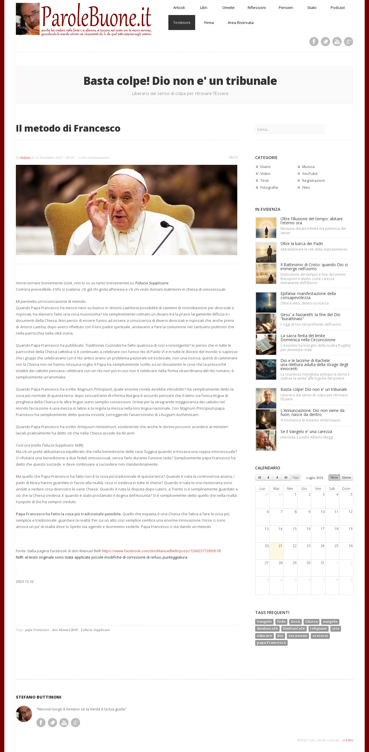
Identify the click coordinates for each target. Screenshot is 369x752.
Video (265, 173)
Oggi (295, 477)
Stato (312, 7)
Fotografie (269, 187)
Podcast (338, 7)
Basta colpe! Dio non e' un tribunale (313, 389)
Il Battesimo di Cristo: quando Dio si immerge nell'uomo (314, 266)
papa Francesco (37, 630)
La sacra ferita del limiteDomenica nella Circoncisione (308, 337)
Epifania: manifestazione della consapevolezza (308, 295)
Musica (308, 166)
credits (347, 740)
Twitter (325, 41)
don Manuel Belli (65, 630)
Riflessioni (257, 7)
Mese (334, 477)
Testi (264, 180)
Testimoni (181, 22)
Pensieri (286, 7)
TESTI (233, 157)
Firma (209, 22)
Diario (265, 166)
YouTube (310, 173)
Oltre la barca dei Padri (301, 243)
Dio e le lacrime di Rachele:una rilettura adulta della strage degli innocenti (314, 364)
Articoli (179, 7)
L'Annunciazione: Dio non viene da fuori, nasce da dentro (312, 412)
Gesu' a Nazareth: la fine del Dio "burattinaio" (310, 316)
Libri (203, 7)
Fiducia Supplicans (95, 630)
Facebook (314, 41)
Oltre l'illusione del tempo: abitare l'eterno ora (311, 220)
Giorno (346, 477)
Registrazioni (313, 180)
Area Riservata (241, 22)
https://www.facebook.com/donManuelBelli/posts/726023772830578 (161, 550)
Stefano (25, 157)
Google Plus (348, 41)
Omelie (228, 7)
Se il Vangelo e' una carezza (306, 431)
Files (306, 187)
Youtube (337, 41)
